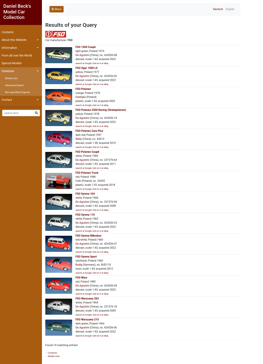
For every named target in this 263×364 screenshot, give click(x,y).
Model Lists (11, 78)
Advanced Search (14, 85)
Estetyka (80, 97)
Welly (78, 139)
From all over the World (17, 55)
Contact (7, 99)
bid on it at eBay (101, 63)
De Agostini (82, 55)
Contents (8, 32)
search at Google (83, 63)
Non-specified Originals (17, 92)
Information (9, 47)
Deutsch (218, 9)
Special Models (12, 63)
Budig (78, 264)
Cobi (78, 180)
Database (8, 71)
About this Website (14, 40)
